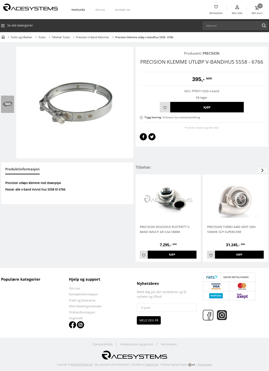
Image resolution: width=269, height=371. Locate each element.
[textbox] (236, 26)
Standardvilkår (102, 344)
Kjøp (207, 107)
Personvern (169, 344)
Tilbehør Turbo (61, 37)
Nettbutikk (78, 10)
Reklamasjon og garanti (136, 344)
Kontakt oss (122, 10)
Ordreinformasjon (82, 312)
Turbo (42, 37)
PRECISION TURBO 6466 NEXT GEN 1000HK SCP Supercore (231, 229)
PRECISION (211, 53)
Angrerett (76, 318)
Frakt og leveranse (82, 300)
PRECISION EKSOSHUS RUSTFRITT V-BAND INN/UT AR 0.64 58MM (165, 229)
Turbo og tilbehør (21, 37)
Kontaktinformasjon (83, 294)
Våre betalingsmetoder (85, 306)
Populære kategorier (20, 279)
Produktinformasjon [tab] (22, 169)
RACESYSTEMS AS (81, 364)
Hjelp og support (84, 279)
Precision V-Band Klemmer (92, 37)
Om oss (100, 10)
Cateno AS (151, 364)
